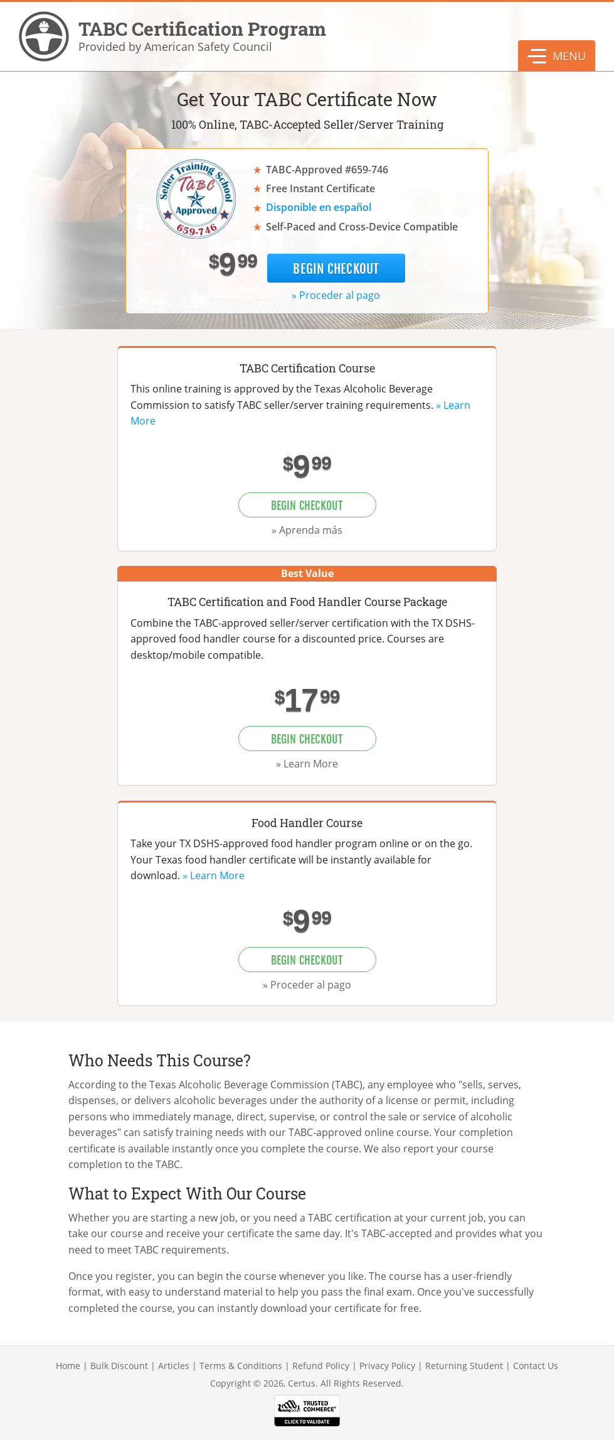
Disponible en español (318, 207)
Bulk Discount (119, 1366)
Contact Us (535, 1366)
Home (68, 1366)
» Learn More (307, 764)
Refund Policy (320, 1366)
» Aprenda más (307, 530)
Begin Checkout (336, 269)
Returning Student (464, 1366)
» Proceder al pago (336, 295)
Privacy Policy (387, 1366)
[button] (556, 56)
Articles (173, 1366)
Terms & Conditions (240, 1366)
